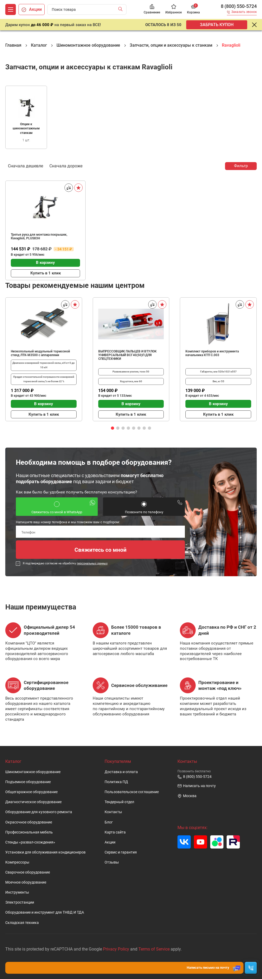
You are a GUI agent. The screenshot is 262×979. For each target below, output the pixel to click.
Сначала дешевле (25, 165)
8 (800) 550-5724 (239, 6)
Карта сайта (115, 832)
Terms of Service (154, 949)
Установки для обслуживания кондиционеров (45, 852)
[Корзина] (193, 9)
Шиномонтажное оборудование (32, 772)
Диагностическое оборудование (33, 802)
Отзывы (112, 862)
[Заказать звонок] (242, 12)
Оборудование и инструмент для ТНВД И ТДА (44, 912)
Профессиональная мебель (29, 832)
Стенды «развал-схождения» (30, 842)
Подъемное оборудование (28, 782)
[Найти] (122, 9)
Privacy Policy (116, 949)
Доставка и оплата (121, 772)
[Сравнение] (152, 9)
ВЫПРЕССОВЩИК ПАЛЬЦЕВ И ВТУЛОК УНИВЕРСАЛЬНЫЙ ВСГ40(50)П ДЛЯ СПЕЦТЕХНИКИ (127, 355)
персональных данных (92, 563)
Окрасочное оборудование (28, 822)
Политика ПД (116, 782)
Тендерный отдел (119, 802)
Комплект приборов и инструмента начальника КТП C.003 (212, 353)
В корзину (45, 262)
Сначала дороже (65, 165)
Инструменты (17, 892)
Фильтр (241, 165)
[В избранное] (78, 187)
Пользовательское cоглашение (132, 792)
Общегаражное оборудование (31, 792)
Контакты (113, 812)
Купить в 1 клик (45, 273)
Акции (110, 842)
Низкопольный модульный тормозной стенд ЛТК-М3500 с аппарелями (40, 353)
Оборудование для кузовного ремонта (38, 812)
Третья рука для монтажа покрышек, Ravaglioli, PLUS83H (39, 236)
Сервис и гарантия (121, 852)
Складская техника (22, 923)
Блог (109, 822)
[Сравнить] (68, 187)
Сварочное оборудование (27, 872)
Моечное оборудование (25, 882)
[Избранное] (173, 9)
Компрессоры (17, 862)
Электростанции (19, 902)
